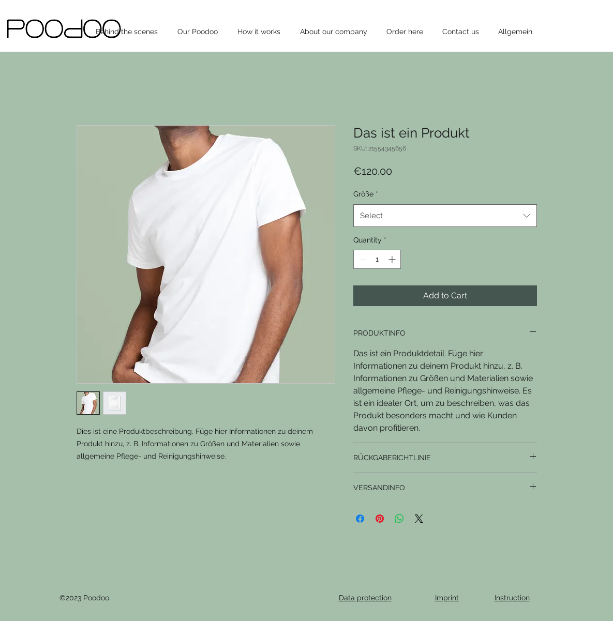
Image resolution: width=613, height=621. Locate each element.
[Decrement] (361, 259)
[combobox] (445, 215)
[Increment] (392, 259)
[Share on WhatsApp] (399, 518)
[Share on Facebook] (360, 518)
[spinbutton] (377, 259)
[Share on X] (419, 518)
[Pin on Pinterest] (379, 518)
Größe (365, 194)
